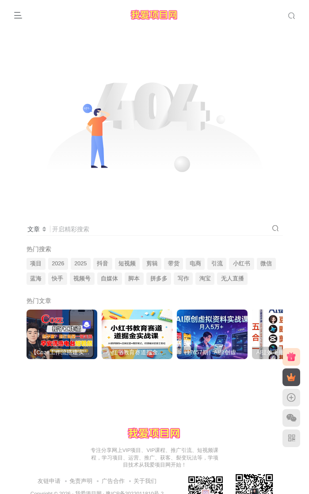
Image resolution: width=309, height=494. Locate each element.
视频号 (82, 279)
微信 (266, 263)
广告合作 (113, 481)
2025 (80, 263)
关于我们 (145, 481)
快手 (57, 279)
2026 (58, 263)
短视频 (127, 263)
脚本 (134, 279)
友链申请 (49, 481)
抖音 (102, 263)
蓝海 (36, 279)
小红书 (241, 263)
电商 (195, 263)
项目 (36, 263)
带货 (173, 263)
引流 (217, 263)
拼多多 (159, 279)
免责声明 (80, 481)
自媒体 (109, 279)
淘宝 (205, 279)
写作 (183, 279)
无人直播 (232, 279)
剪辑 (152, 263)
